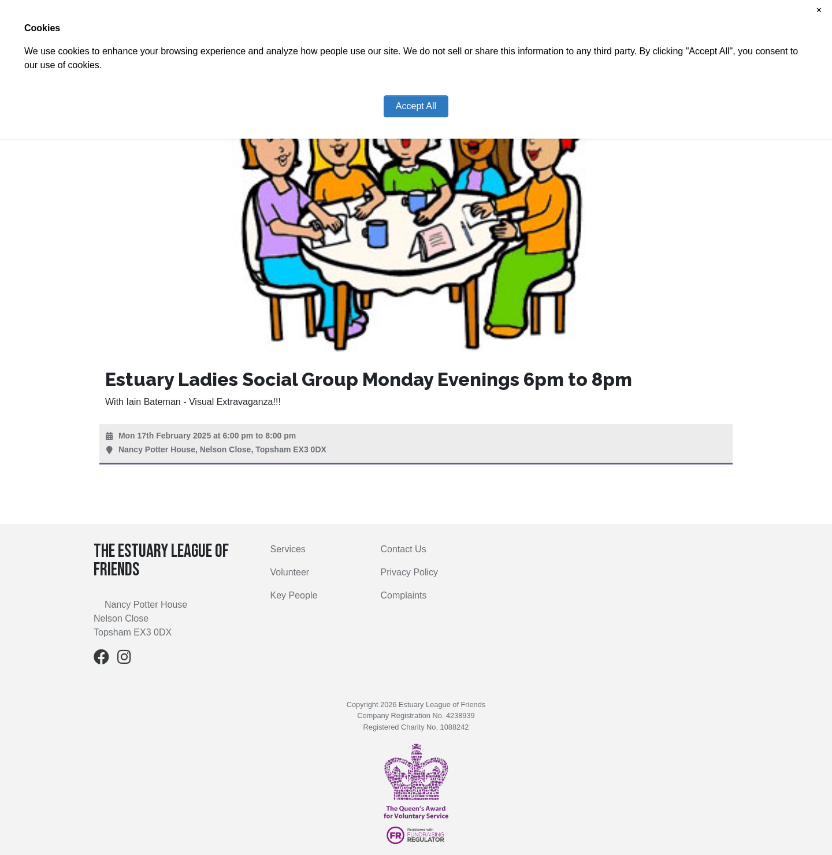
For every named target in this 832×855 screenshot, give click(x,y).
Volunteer (290, 572)
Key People (294, 595)
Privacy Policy (410, 572)
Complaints (404, 595)
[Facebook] (101, 659)
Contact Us (403, 549)
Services (288, 549)
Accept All (416, 106)
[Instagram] (124, 659)
